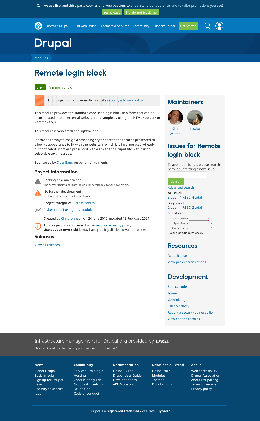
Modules (41, 58)
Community (141, 26)
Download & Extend (168, 365)
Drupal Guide (123, 371)
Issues (173, 293)
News (39, 365)
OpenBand (65, 162)
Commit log (177, 299)
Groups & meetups (88, 384)
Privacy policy (201, 388)
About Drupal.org (204, 380)
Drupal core (161, 371)
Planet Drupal (45, 371)
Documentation (126, 365)
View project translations (187, 262)
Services (80, 371)
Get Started (188, 26)
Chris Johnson (71, 218)
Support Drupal (164, 26)
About (196, 365)
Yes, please (112, 12)
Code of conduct (86, 393)
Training (94, 371)
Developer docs (125, 380)
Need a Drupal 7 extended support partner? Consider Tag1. (77, 348)
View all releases (47, 245)
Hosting (80, 375)
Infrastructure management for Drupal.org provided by (102, 340)
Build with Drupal (85, 26)
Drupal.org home (38, 26)
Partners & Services (115, 26)
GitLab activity (178, 306)
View (41, 87)
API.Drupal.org (124, 384)
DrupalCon (82, 388)
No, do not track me (141, 12)
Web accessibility (204, 371)
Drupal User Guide (127, 375)
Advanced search (181, 187)
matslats (195, 128)
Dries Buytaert (158, 411)
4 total (197, 197)
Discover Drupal (57, 26)
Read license (177, 255)
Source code (177, 286)
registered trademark (124, 411)
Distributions (162, 384)
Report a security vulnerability (191, 312)
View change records (184, 319)
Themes (158, 380)
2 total (197, 207)
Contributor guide (88, 380)
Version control (61, 87)
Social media (44, 375)
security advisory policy (125, 100)
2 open (173, 207)
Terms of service (203, 384)
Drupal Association (205, 375)
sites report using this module (68, 209)
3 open (173, 197)
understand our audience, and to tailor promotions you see (176, 5)
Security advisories (49, 388)
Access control (84, 203)
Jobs (38, 393)
